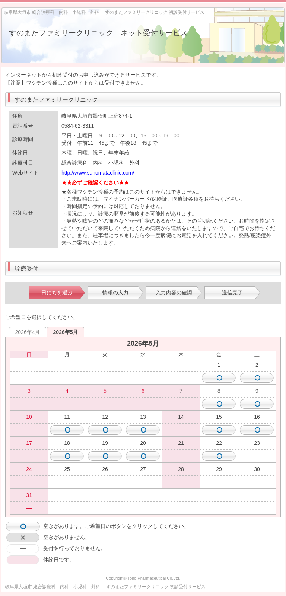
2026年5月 (65, 332)
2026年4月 (27, 332)
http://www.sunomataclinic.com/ (97, 173)
